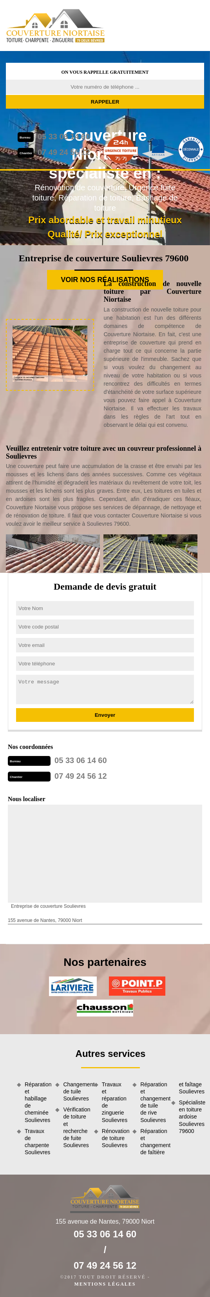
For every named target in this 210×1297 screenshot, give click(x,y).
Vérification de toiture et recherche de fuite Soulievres (75, 1127)
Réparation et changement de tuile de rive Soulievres (152, 1102)
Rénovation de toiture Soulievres (114, 1138)
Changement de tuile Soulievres (75, 1091)
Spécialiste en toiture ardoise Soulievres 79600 (191, 1116)
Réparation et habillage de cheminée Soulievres (37, 1102)
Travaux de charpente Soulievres (37, 1142)
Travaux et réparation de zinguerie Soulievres (114, 1102)
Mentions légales (105, 1284)
